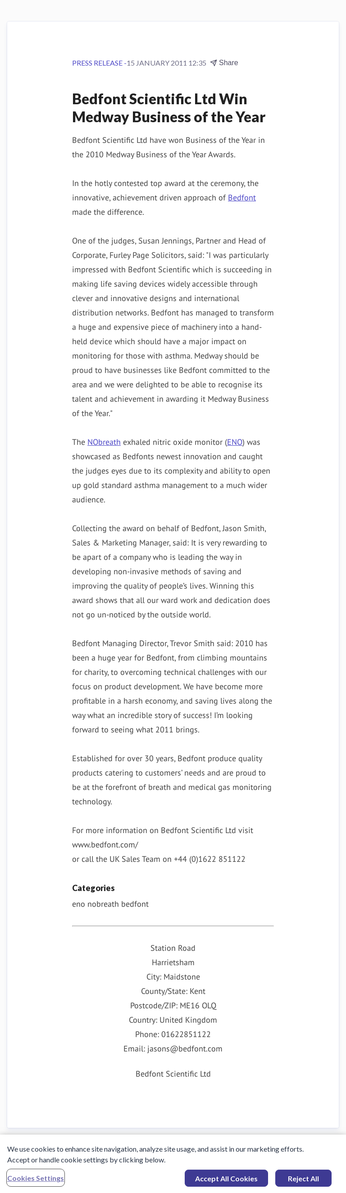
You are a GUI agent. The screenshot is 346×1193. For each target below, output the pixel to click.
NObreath (104, 442)
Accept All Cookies (226, 1180)
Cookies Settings (35, 1180)
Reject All (303, 1180)
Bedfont (242, 197)
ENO (234, 442)
